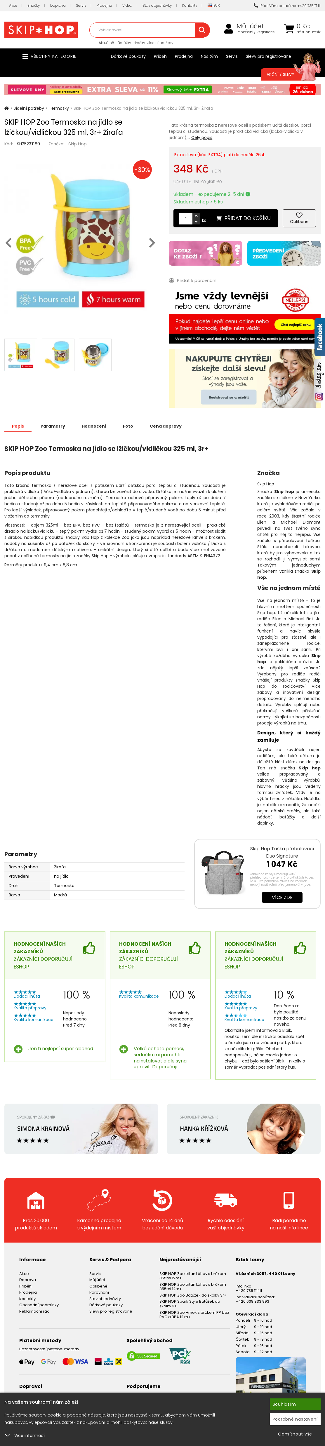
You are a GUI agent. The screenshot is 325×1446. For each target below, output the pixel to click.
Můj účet (250, 26)
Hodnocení (94, 426)
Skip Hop (77, 144)
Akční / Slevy (288, 74)
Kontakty (189, 5)
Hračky (139, 42)
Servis (81, 5)
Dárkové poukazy (128, 56)
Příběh (160, 56)
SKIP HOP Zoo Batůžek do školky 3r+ (193, 1295)
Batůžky (124, 42)
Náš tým (209, 56)
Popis (18, 426)
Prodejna (104, 5)
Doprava (58, 5)
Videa (127, 5)
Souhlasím (284, 1404)
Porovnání (99, 1292)
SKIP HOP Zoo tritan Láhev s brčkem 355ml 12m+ (192, 1276)
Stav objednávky (157, 5)
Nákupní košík (309, 32)
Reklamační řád (34, 1311)
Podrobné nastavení (295, 1419)
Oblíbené (98, 1286)
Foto (128, 426)
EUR (214, 5)
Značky (33, 5)
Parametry (53, 426)
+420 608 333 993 (252, 1301)
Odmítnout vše (295, 1434)
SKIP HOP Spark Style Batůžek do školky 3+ (189, 1304)
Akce (13, 5)
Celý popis (201, 137)
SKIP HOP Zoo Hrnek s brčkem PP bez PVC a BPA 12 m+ (194, 1315)
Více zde (282, 897)
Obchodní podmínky (39, 1305)
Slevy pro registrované (268, 56)
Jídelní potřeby (160, 42)
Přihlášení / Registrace (256, 32)
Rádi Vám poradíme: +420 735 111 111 (287, 5)
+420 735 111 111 (249, 1290)
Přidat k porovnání (192, 280)
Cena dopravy (166, 426)
